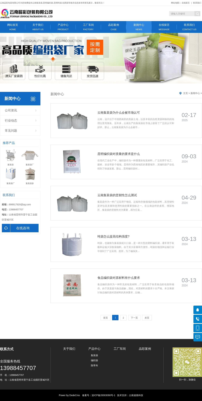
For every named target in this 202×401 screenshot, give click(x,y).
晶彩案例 (113, 27)
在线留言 (186, 3)
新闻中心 (139, 27)
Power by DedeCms (69, 395)
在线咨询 (16, 228)
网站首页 (12, 27)
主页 (185, 93)
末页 (147, 317)
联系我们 (197, 3)
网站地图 (175, 3)
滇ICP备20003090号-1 (103, 395)
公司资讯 (11, 110)
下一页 (134, 317)
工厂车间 (88, 27)
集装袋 (94, 355)
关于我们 (37, 27)
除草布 (94, 365)
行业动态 (11, 120)
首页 (105, 317)
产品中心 (63, 27)
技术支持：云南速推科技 (129, 395)
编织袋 (94, 360)
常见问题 (11, 130)
